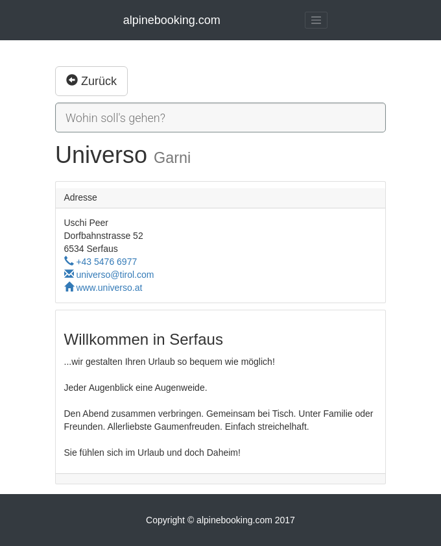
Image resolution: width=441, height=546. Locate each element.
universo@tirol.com (109, 274)
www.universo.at (103, 287)
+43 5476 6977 (100, 261)
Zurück (91, 81)
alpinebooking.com (171, 20)
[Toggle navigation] (316, 20)
